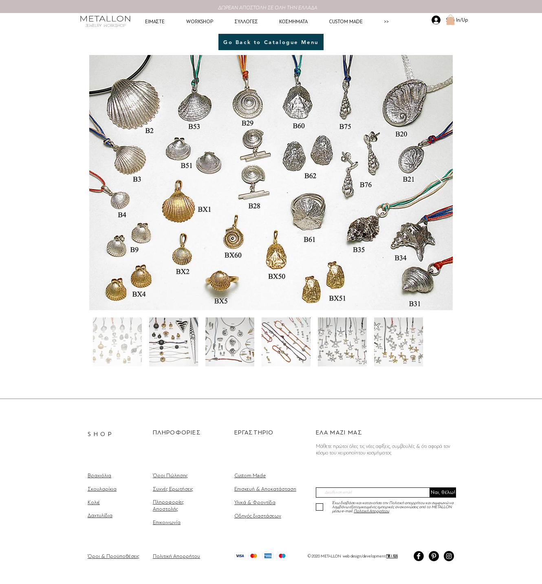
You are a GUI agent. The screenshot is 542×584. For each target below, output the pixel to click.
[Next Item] (438, 183)
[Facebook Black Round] (419, 556)
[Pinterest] (434, 556)
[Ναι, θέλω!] (443, 492)
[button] (450, 20)
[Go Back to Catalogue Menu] (271, 42)
